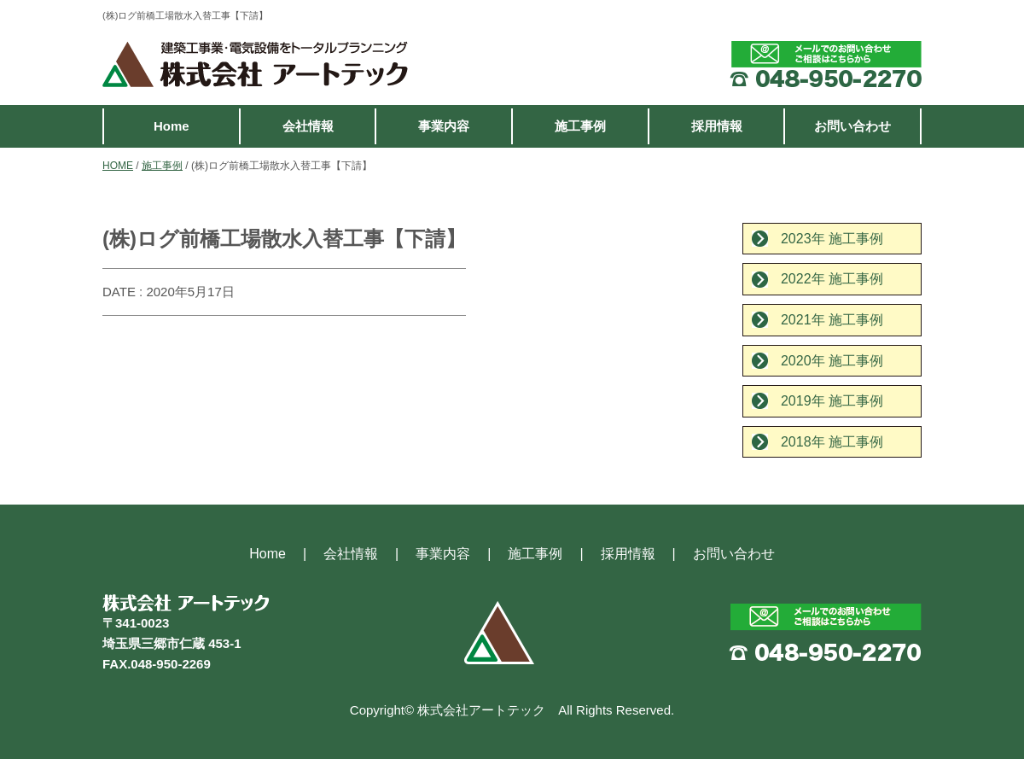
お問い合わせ (852, 126)
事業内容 (443, 126)
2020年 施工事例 (832, 360)
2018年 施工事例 (832, 442)
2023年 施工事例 (832, 238)
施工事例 (580, 126)
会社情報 (308, 126)
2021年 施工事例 (832, 319)
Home (171, 126)
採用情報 (716, 126)
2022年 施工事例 (832, 278)
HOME (117, 166)
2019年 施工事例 (832, 401)
